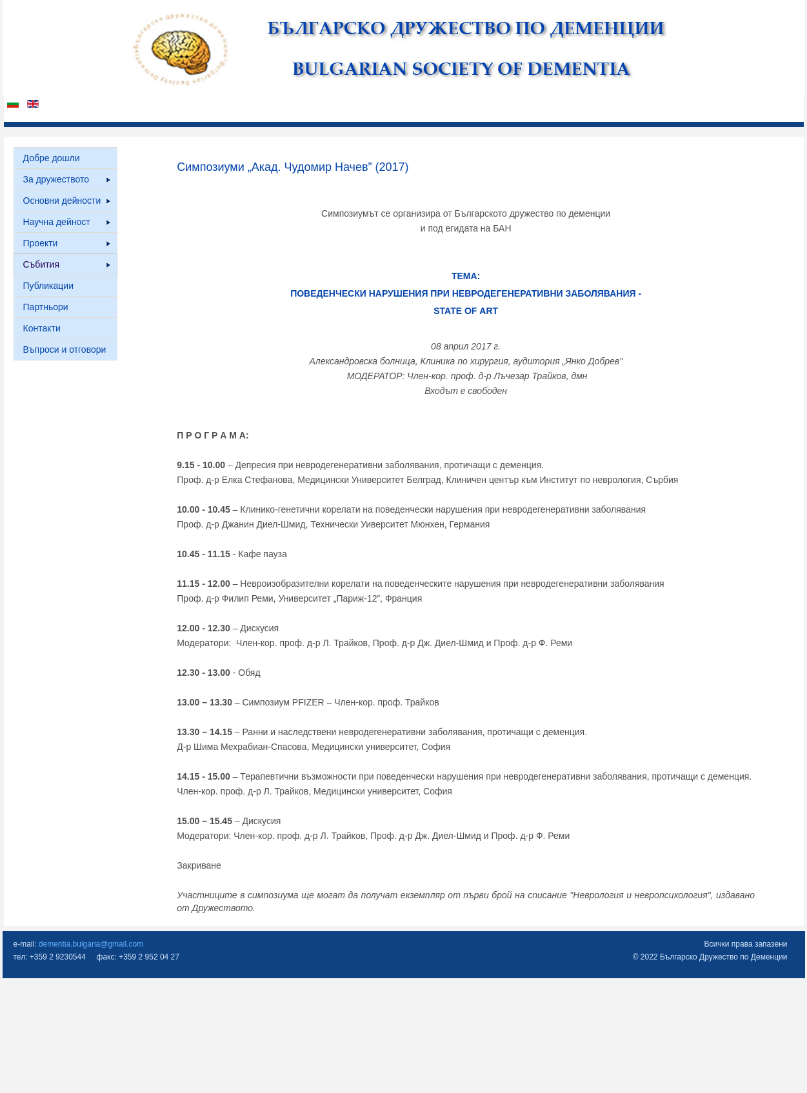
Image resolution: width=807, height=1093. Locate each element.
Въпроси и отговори (64, 349)
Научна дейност (66, 222)
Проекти (66, 243)
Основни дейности (66, 200)
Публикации (48, 286)
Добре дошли (51, 158)
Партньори (45, 307)
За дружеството (66, 179)
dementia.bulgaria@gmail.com (91, 944)
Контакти (42, 328)
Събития (66, 264)
